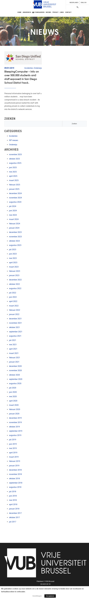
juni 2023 (13, 254)
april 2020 (13, 401)
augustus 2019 (15, 435)
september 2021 (15, 332)
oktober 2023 (14, 241)
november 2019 (15, 422)
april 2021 (13, 349)
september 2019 (15, 431)
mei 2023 (13, 258)
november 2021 (15, 323)
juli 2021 (12, 340)
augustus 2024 (15, 202)
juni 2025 (13, 167)
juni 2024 (13, 210)
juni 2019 (13, 444)
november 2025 (15, 154)
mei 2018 (13, 500)
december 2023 (15, 232)
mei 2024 (13, 215)
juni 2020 (13, 392)
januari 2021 (14, 362)
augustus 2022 (15, 288)
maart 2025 (14, 180)
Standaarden (38, 12)
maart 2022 (14, 306)
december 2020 (15, 366)
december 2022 (15, 280)
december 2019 (15, 418)
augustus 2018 (15, 487)
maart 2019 (14, 457)
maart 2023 (14, 267)
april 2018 (13, 504)
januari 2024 (14, 228)
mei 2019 (13, 448)
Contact (68, 12)
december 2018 (15, 470)
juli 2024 (12, 206)
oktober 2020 (14, 375)
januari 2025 (14, 189)
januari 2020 (14, 414)
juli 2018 (12, 491)
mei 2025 (13, 172)
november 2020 (15, 370)
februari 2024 (14, 224)
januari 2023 (14, 275)
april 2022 (13, 301)
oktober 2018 (14, 478)
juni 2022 (13, 297)
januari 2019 (14, 466)
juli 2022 (12, 293)
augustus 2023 (15, 245)
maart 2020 (14, 405)
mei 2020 (13, 396)
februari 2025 (14, 185)
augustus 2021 (15, 336)
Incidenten (13, 136)
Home (19, 12)
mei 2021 (13, 344)
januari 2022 (14, 314)
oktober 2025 (14, 159)
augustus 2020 (15, 383)
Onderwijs (13, 144)
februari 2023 (14, 271)
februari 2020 (14, 409)
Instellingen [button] (37, 596)
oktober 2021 (14, 327)
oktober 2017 (14, 517)
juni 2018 (13, 496)
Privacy (55, 12)
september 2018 (15, 483)
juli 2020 (12, 388)
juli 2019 (12, 439)
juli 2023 (12, 249)
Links (62, 12)
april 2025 (13, 176)
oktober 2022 (14, 284)
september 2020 (15, 379)
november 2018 (15, 474)
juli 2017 (12, 522)
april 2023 (13, 262)
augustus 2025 (15, 163)
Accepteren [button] (50, 596)
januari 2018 (14, 509)
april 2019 (13, 453)
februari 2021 (14, 357)
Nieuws (48, 12)
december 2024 (15, 193)
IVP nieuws (13, 140)
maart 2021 (14, 353)
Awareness (27, 12)
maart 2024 (14, 219)
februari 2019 (14, 461)
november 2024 (15, 198)
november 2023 (15, 237)
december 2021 (15, 319)
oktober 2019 (14, 427)
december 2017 (15, 513)
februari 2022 (14, 310)
